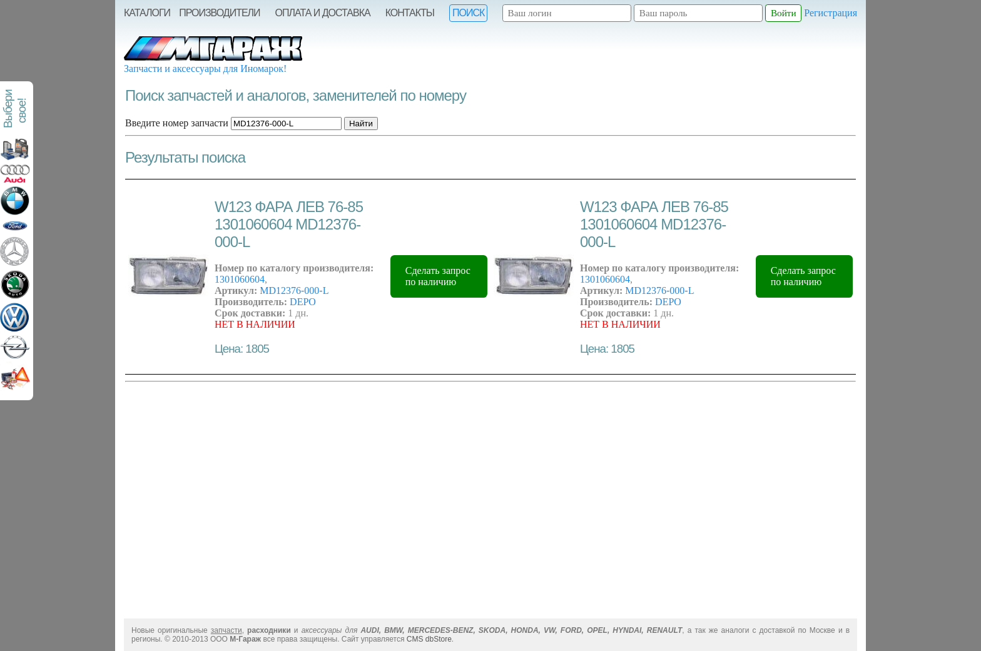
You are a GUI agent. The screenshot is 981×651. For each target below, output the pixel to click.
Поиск (468, 13)
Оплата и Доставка (322, 13)
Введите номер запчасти (176, 123)
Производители (219, 13)
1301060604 (240, 279)
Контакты (409, 13)
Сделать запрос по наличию (437, 276)
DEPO (303, 301)
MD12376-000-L (294, 290)
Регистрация (830, 13)
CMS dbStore (429, 639)
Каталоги (147, 13)
